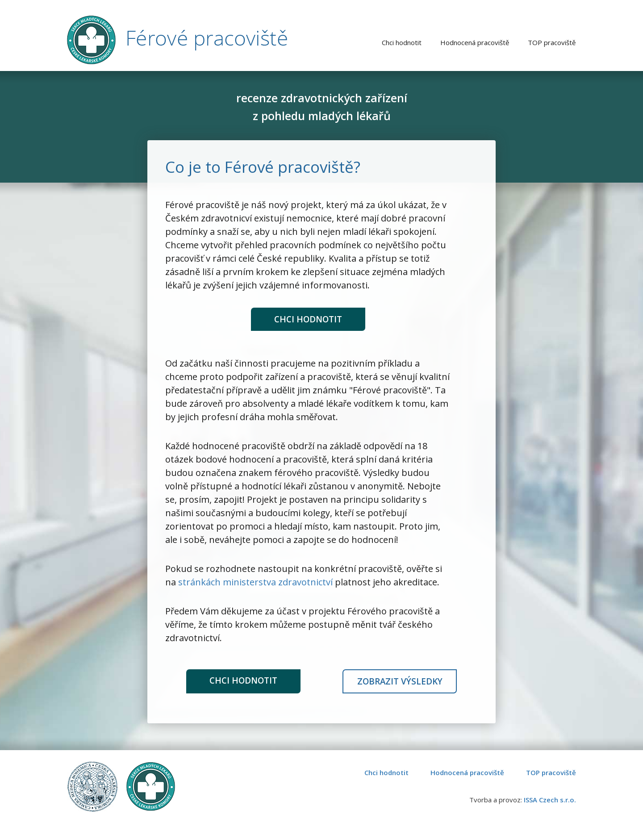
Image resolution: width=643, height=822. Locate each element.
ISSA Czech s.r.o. (550, 798)
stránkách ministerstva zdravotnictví (255, 581)
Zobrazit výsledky (399, 681)
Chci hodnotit (308, 319)
